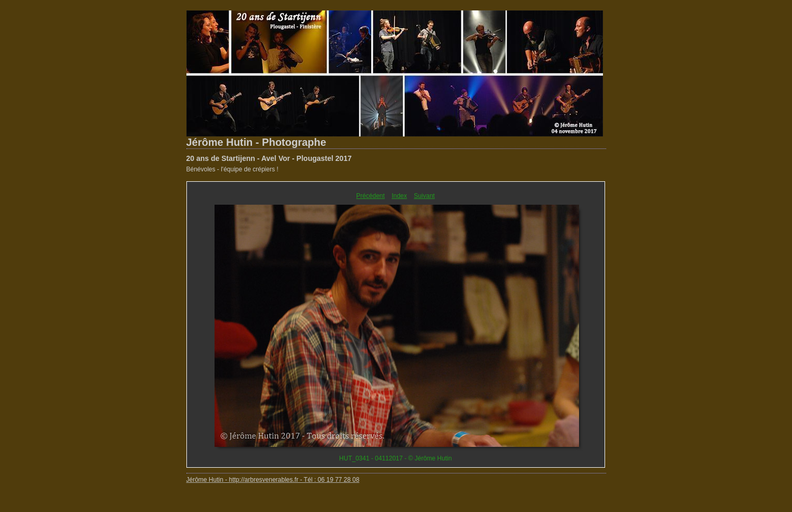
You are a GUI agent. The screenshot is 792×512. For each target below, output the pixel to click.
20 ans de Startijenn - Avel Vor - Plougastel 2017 (269, 158)
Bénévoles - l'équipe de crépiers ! (232, 169)
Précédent (370, 195)
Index (399, 195)
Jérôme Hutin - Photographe (256, 142)
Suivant (424, 195)
